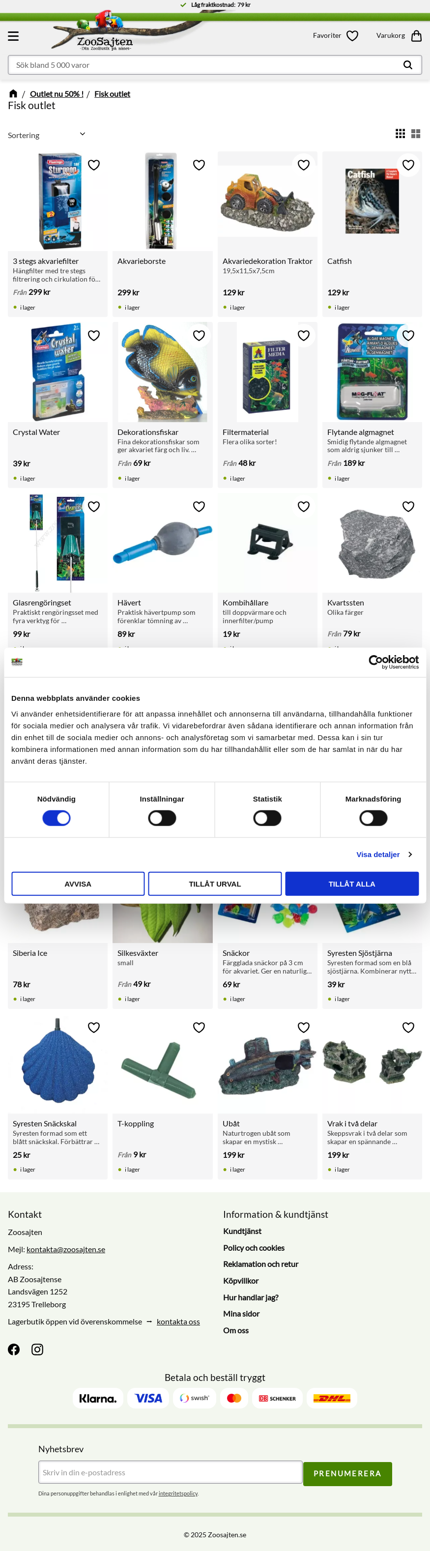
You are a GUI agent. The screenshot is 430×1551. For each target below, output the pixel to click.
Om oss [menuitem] (236, 1330)
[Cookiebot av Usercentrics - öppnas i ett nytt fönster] (376, 662)
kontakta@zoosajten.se (66, 1249)
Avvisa (77, 883)
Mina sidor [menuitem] (241, 1313)
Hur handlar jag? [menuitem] (250, 1297)
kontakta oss (178, 1321)
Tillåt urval (215, 883)
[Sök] (408, 65)
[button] (15, 36)
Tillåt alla (352, 883)
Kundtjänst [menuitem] (242, 1230)
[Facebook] (14, 1349)
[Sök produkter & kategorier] (215, 65)
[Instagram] (37, 1349)
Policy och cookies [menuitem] (254, 1247)
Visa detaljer (378, 854)
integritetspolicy (178, 1492)
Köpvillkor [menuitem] (240, 1280)
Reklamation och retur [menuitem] (260, 1263)
